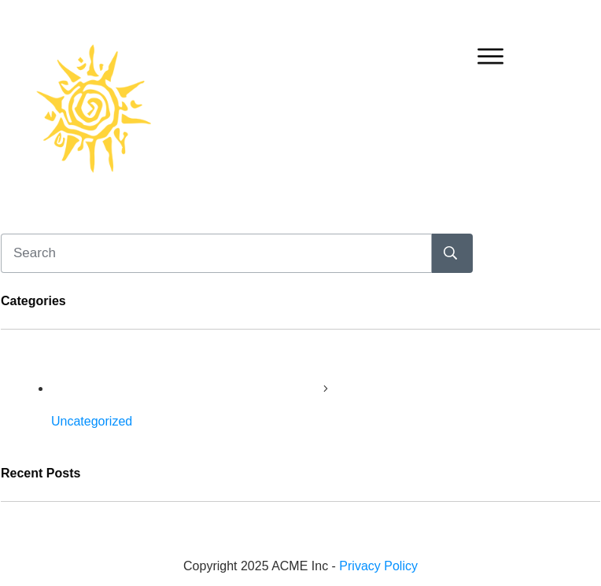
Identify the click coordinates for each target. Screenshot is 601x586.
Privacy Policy (378, 566)
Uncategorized (91, 421)
